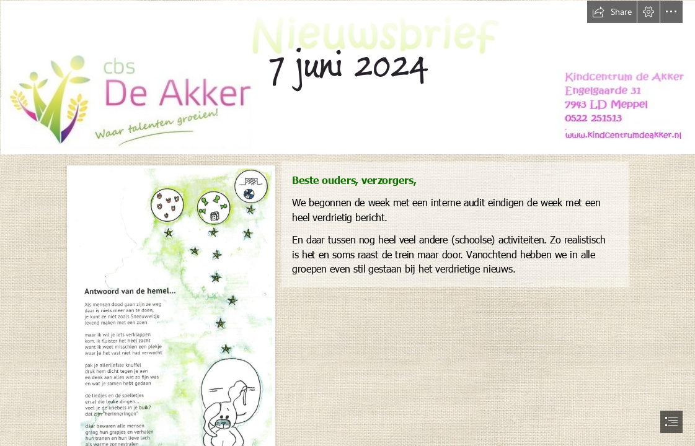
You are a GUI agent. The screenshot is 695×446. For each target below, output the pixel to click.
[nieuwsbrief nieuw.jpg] (347, 77)
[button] (612, 12)
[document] (347, 223)
